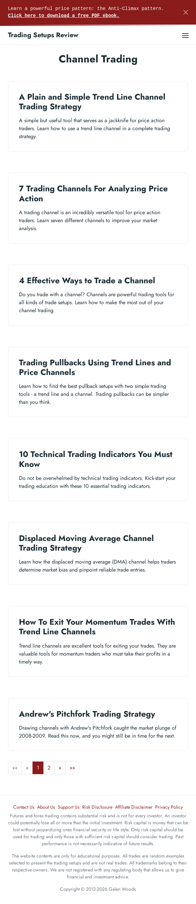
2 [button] (48, 767)
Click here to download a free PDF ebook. (63, 15)
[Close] (186, 12)
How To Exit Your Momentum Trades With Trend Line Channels (97, 626)
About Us (46, 807)
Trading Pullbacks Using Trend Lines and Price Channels (95, 367)
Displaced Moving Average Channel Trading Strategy (86, 543)
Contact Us (23, 807)
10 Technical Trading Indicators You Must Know (95, 459)
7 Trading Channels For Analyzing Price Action (93, 193)
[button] (60, 768)
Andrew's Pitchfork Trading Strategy (87, 714)
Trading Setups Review (43, 35)
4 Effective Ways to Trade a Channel (87, 280)
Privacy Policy (169, 807)
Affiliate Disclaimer (134, 807)
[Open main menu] (185, 35)
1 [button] (38, 767)
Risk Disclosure (97, 807)
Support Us (69, 807)
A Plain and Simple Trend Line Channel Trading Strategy (92, 101)
